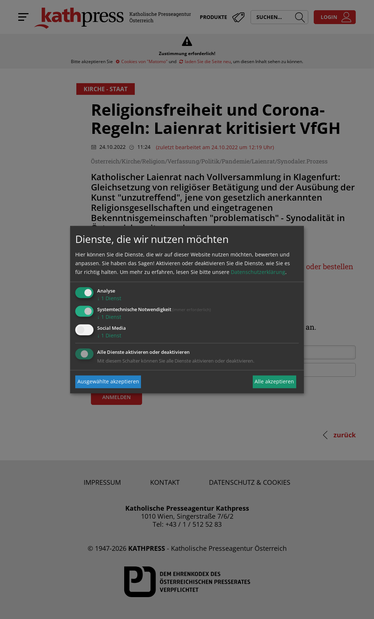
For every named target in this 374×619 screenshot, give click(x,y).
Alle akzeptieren (274, 381)
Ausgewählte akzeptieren (108, 381)
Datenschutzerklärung (258, 272)
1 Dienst (109, 298)
